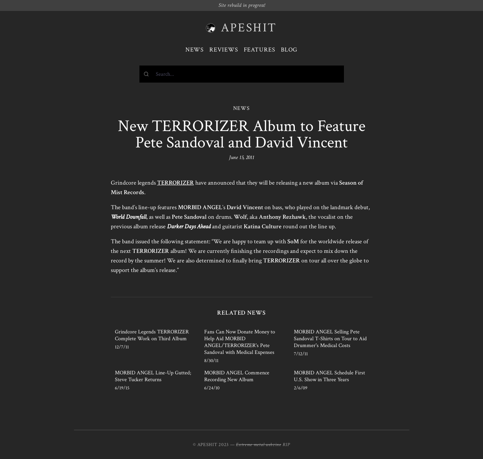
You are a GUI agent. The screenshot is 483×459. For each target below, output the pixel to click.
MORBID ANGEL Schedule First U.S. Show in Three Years (329, 376)
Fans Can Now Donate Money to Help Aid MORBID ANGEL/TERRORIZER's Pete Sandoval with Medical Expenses (239, 342)
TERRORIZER (175, 183)
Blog (289, 50)
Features (259, 50)
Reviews (223, 50)
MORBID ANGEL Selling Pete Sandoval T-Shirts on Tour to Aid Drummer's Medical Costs (330, 338)
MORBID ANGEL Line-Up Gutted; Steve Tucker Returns (153, 376)
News (194, 50)
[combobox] (241, 74)
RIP (286, 445)
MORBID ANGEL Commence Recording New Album (236, 376)
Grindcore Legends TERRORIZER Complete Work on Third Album (152, 335)
